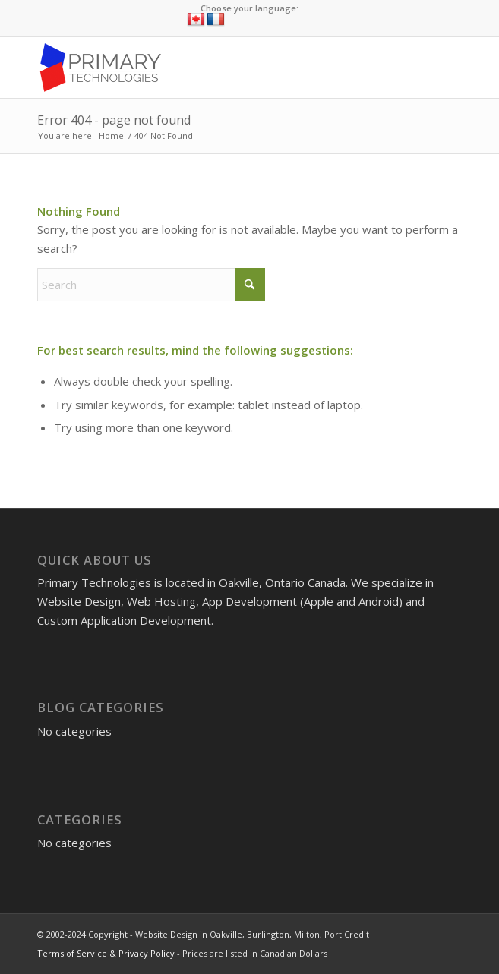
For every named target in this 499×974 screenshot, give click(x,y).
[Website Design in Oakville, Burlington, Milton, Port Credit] (207, 67)
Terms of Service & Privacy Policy (106, 953)
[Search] (151, 284)
